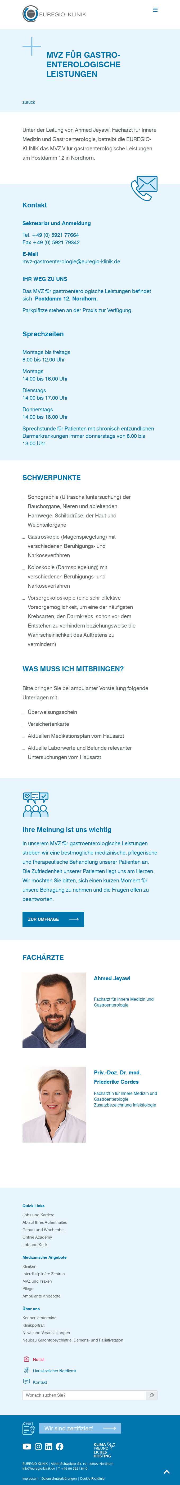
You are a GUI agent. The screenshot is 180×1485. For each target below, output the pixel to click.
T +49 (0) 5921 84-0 (73, 1439)
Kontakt (34, 1352)
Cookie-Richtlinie (92, 1449)
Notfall (33, 1330)
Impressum (30, 1449)
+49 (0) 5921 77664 (55, 206)
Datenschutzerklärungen (59, 1449)
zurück (28, 73)
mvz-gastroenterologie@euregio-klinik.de (71, 232)
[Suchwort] (84, 1366)
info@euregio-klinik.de (38, 1439)
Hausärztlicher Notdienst (49, 1341)
